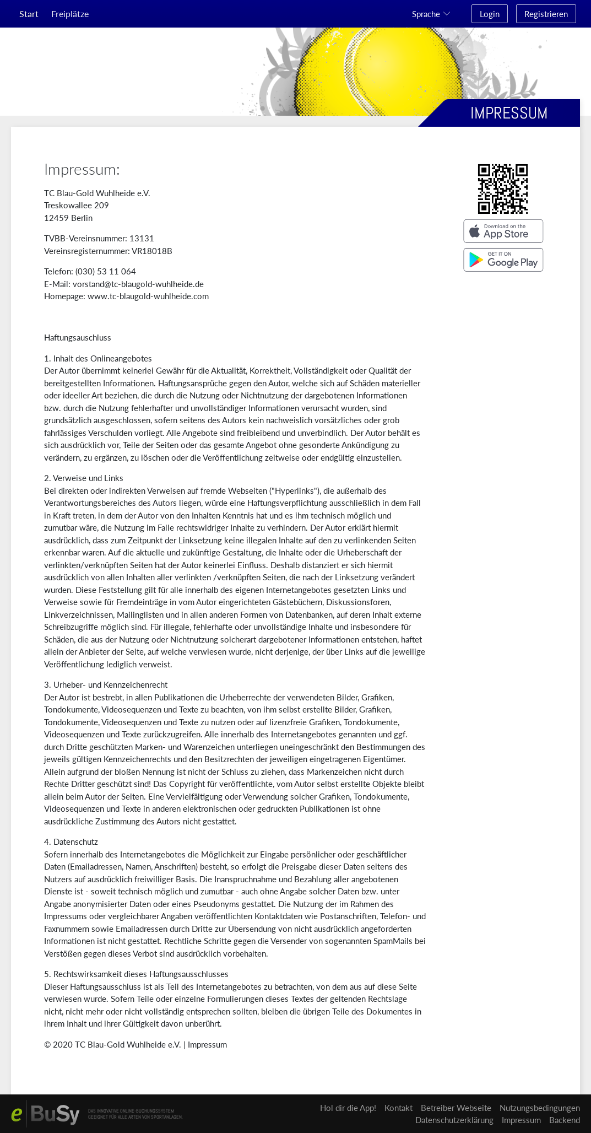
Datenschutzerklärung (454, 1120)
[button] (433, 13)
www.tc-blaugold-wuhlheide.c (142, 296)
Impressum (207, 1044)
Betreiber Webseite (456, 1108)
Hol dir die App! (348, 1108)
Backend (564, 1120)
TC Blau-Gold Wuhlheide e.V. (128, 1044)
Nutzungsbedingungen (540, 1108)
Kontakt (398, 1108)
